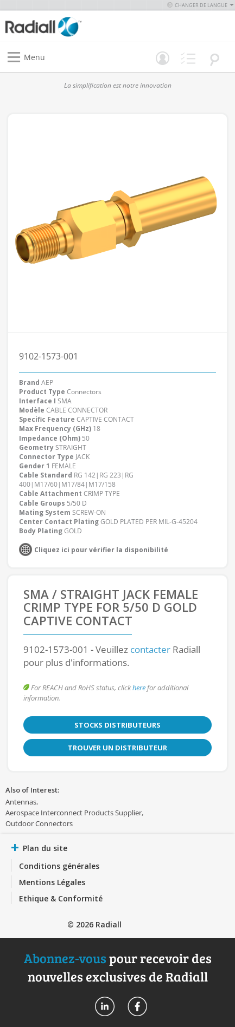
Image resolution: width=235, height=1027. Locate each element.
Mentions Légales (52, 882)
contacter (150, 649)
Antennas (20, 802)
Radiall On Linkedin (105, 1006)
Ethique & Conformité (61, 898)
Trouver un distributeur (117, 748)
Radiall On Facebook (137, 1006)
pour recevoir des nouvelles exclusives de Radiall (118, 967)
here (138, 687)
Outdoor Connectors (39, 823)
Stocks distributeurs (117, 725)
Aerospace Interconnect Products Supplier (73, 812)
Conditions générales (59, 866)
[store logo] (64, 26)
